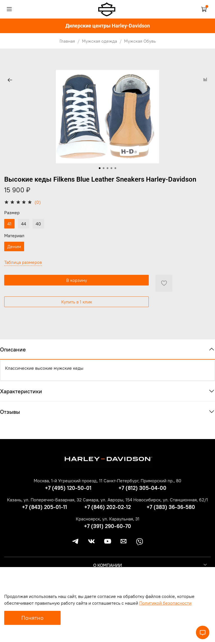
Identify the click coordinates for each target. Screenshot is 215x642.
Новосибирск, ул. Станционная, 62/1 (170, 499)
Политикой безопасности (165, 603)
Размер (12, 212)
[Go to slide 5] (115, 168)
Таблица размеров (23, 262)
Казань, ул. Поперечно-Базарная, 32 (44, 499)
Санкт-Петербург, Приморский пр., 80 (142, 480)
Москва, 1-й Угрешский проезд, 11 (68, 480)
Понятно (32, 617)
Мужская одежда (99, 41)
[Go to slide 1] (99, 168)
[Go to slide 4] (111, 168)
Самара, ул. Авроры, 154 (107, 499)
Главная (67, 41)
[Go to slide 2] (103, 168)
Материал (14, 235)
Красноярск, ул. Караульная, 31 (107, 519)
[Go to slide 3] (107, 168)
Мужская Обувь (140, 41)
